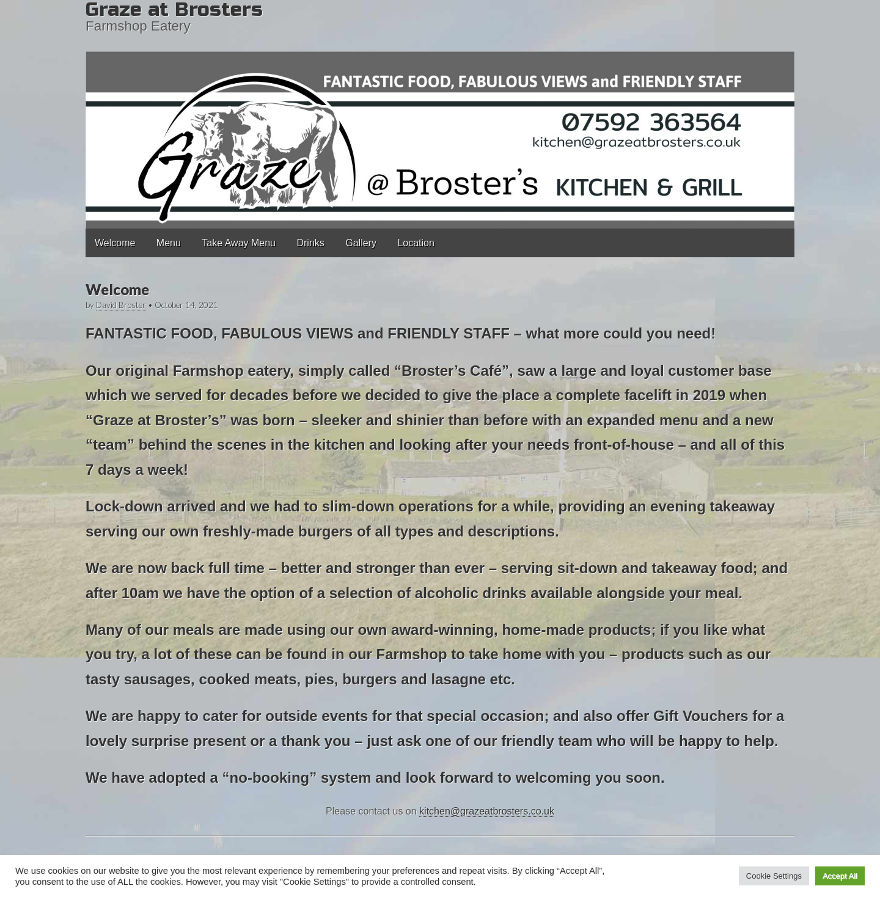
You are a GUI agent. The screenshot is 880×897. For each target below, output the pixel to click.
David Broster (121, 305)
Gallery (360, 243)
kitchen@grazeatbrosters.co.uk (486, 811)
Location (416, 243)
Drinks (310, 243)
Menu (168, 243)
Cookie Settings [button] (774, 876)
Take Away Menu (239, 243)
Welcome (115, 243)
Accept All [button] (840, 876)
